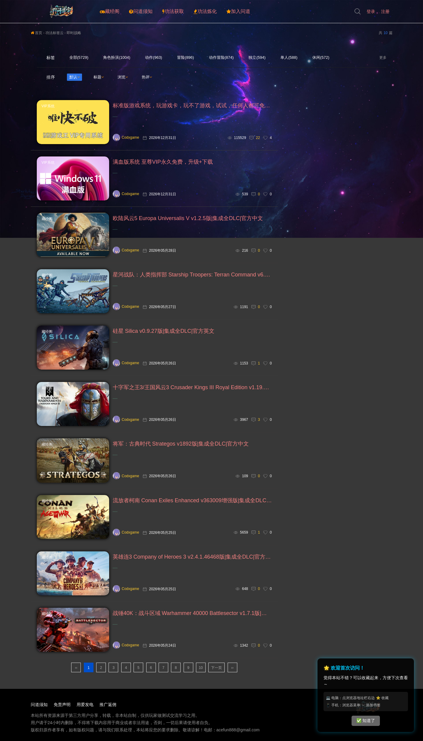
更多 (383, 57)
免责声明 (62, 704)
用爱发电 (85, 704)
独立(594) (256, 57)
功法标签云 (55, 33)
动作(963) (153, 57)
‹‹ (76, 668)
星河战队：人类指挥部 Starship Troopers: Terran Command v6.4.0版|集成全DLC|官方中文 (192, 275)
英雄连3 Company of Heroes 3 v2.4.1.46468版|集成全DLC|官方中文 (192, 557)
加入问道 (238, 11)
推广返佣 (107, 704)
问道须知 (141, 11)
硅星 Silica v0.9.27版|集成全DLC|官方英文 (163, 331)
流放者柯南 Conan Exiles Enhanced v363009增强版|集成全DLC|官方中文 (192, 500)
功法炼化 (205, 11)
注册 (385, 11)
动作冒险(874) (221, 57)
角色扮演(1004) (116, 57)
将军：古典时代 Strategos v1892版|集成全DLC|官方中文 (181, 444)
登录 (371, 11)
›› (232, 668)
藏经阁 (109, 11)
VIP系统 (48, 106)
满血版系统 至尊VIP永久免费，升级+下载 (163, 162)
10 (201, 668)
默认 (74, 77)
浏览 (123, 77)
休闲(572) (320, 57)
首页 (36, 33)
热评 (147, 77)
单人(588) (288, 57)
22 (258, 138)
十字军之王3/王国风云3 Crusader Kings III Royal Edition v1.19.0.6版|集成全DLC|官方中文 (192, 387)
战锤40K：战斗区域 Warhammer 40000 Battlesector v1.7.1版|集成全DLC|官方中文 (192, 613)
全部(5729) (79, 57)
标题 (98, 77)
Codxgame (126, 137)
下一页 (216, 668)
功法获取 (173, 11)
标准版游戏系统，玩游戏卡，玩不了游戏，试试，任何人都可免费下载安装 (192, 105)
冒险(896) (185, 57)
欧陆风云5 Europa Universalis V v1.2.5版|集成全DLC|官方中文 (188, 218)
